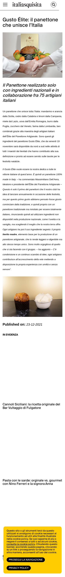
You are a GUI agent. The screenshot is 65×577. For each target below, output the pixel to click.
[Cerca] (59, 4)
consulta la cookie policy (21, 544)
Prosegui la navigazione (26, 560)
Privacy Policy (19, 568)
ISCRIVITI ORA (29, 470)
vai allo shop (30, 441)
